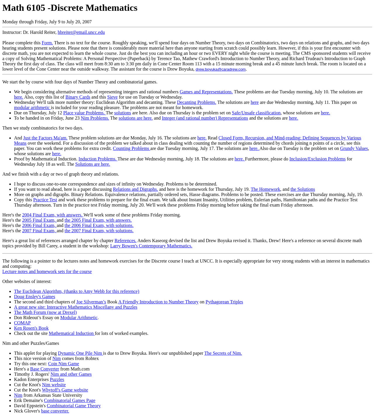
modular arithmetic (32, 107)
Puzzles (57, 379)
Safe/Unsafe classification (256, 112)
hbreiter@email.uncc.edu (81, 32)
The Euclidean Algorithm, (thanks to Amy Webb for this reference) (76, 291)
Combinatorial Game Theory (74, 405)
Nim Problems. (95, 118)
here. (18, 97)
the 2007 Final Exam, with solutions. (99, 230)
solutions (122, 112)
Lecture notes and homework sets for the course (47, 271)
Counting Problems (131, 148)
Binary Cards (77, 97)
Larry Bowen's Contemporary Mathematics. (151, 245)
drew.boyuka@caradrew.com (221, 69)
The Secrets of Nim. (223, 353)
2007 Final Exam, (39, 230)
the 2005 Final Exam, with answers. (98, 220)
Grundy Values (354, 148)
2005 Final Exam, (39, 220)
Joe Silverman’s (91, 301)
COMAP (22, 322)
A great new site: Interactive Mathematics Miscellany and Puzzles (75, 307)
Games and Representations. (206, 91)
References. (125, 240)
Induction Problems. (98, 158)
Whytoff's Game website (65, 389)
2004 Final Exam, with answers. (53, 214)
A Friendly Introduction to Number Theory (158, 301)
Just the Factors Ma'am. (45, 137)
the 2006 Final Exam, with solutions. (99, 225)
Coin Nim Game (63, 363)
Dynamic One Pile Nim (80, 353)
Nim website (54, 384)
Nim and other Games (71, 374)
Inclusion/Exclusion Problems (318, 158)
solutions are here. (136, 118)
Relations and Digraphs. (135, 189)
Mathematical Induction (72, 333)
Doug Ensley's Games (34, 296)
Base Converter (44, 368)
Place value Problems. (84, 112)
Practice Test (45, 199)
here (255, 102)
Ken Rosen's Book (31, 328)
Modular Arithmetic (79, 317)
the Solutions (302, 189)
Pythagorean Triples (224, 301)
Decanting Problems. (196, 102)
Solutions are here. (92, 164)
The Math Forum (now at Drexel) (45, 312)
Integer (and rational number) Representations (205, 118)
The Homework (265, 189)
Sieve (112, 97)
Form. (47, 42)
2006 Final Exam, (39, 225)
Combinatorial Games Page (69, 400)
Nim (57, 358)
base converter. (55, 410)
